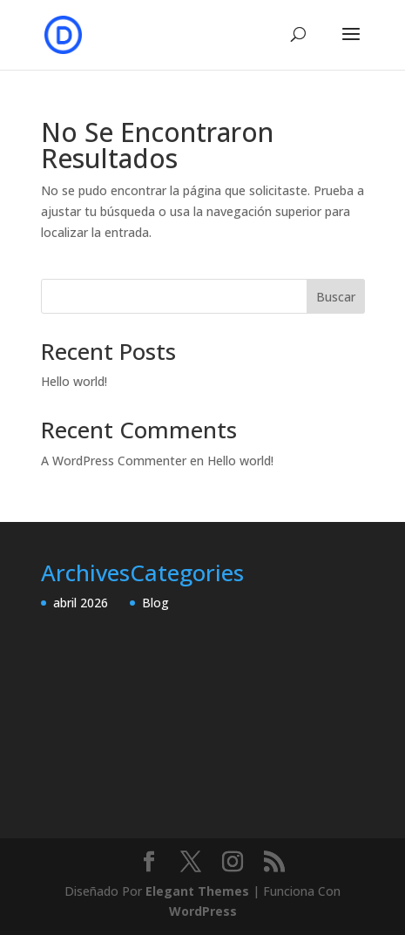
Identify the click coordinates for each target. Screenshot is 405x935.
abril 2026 (80, 602)
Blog (155, 602)
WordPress (203, 911)
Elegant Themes (197, 891)
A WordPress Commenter (113, 460)
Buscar (335, 296)
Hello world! (74, 381)
